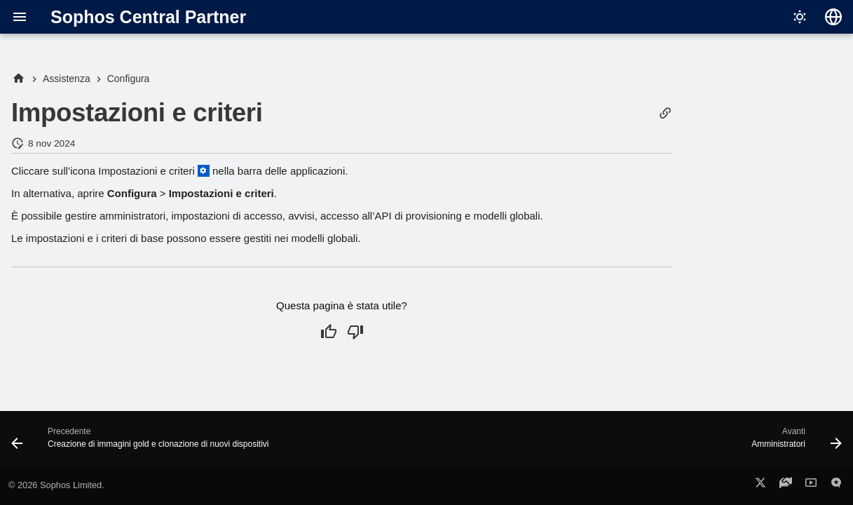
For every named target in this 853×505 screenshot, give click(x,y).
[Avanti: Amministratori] (793, 442)
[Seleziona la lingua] (833, 17)
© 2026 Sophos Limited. (56, 485)
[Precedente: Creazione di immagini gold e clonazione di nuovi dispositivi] (143, 442)
